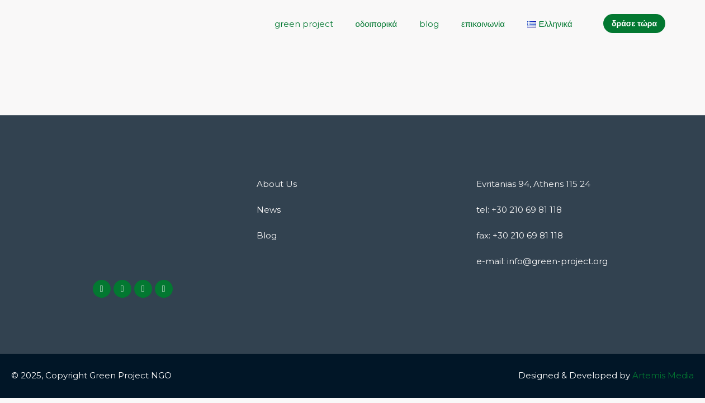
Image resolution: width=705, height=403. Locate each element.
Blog (267, 235)
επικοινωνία (483, 23)
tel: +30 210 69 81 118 (519, 209)
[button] (550, 24)
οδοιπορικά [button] (376, 23)
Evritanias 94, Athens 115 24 (533, 184)
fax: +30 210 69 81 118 (519, 235)
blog (429, 23)
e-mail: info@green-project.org (542, 261)
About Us (277, 184)
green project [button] (303, 23)
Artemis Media (663, 375)
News (269, 209)
